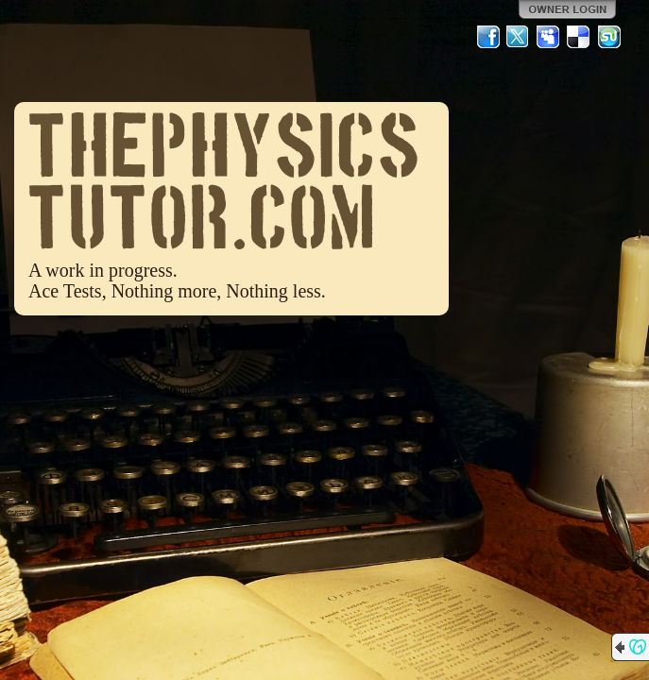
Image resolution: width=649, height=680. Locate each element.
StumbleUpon (609, 37)
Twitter (518, 37)
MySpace (549, 37)
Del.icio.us (579, 37)
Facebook (488, 37)
